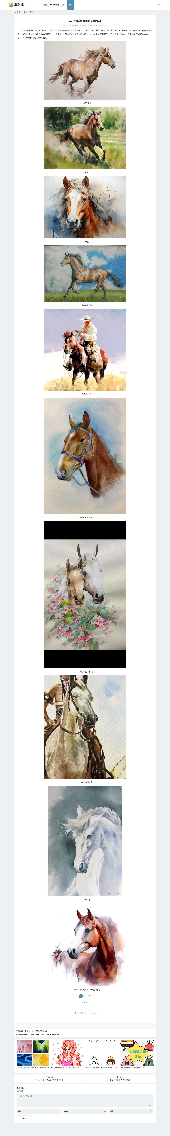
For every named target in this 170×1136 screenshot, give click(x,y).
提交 (24, 1118)
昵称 (20, 1111)
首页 (45, 5)
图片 (71, 5)
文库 (64, 5)
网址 (112, 1111)
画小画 (23, 1031)
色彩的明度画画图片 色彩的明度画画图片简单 (32, 1067)
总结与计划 (55, 5)
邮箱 (66, 1111)
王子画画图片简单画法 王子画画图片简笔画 (101, 1067)
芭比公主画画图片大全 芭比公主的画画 (65, 1067)
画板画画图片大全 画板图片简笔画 (133, 1067)
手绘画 (30, 12)
